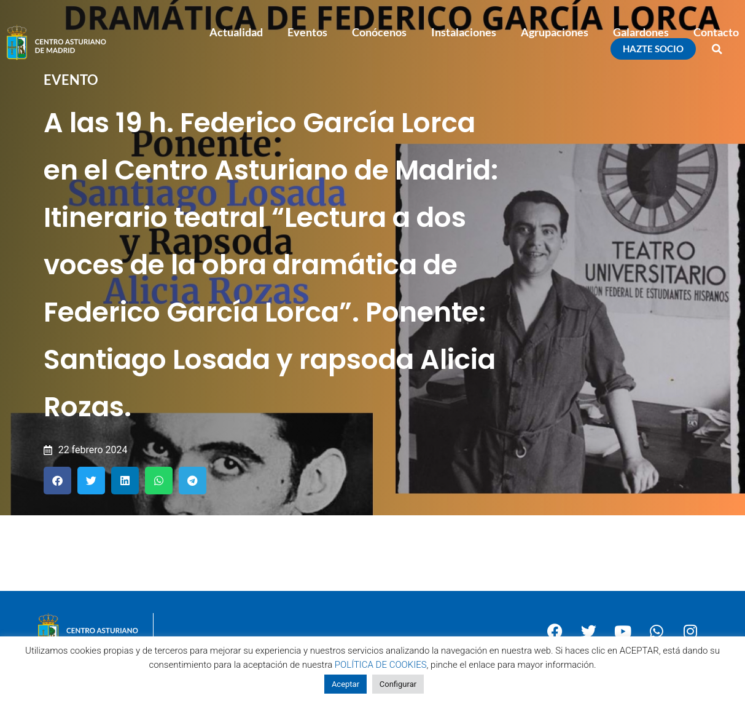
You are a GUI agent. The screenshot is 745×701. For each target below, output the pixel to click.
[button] (717, 49)
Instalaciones (463, 32)
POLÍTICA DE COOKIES (381, 664)
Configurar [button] (398, 684)
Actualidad (236, 32)
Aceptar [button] (345, 684)
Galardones (641, 32)
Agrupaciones (554, 32)
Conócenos (379, 32)
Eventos (307, 32)
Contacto (716, 32)
